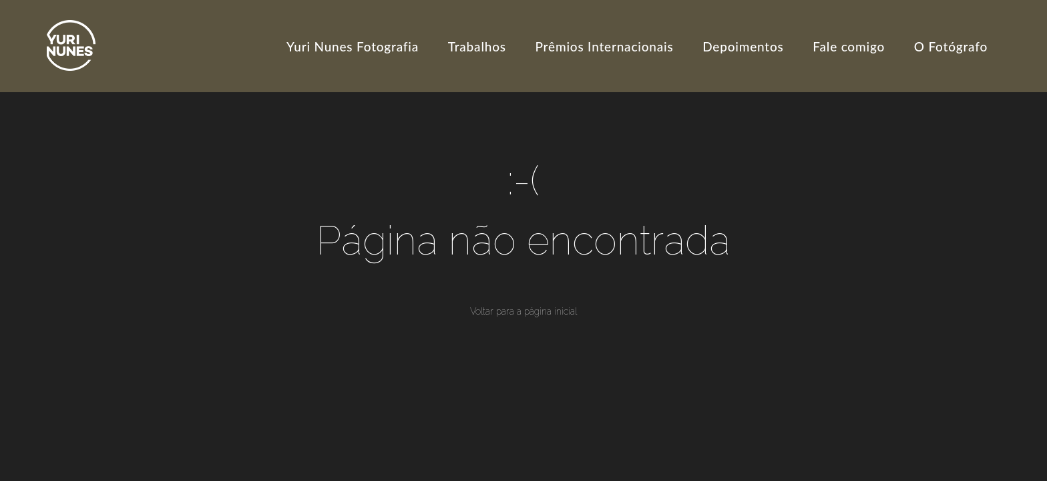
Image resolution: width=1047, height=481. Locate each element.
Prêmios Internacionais (605, 46)
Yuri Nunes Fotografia (352, 46)
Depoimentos (742, 46)
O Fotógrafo (951, 46)
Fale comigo (849, 46)
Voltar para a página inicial (523, 311)
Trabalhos (477, 46)
